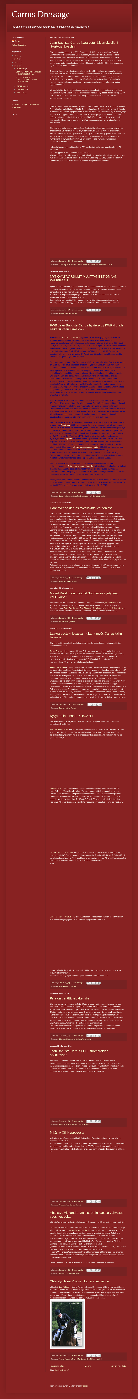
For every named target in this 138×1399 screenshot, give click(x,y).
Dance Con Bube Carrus (60, 917)
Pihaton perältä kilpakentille (69, 998)
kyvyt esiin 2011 (65, 986)
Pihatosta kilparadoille (67, 1039)
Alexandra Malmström (78, 1230)
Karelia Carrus (56, 788)
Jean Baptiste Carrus (71, 337)
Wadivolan (65, 425)
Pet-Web (17, 107)
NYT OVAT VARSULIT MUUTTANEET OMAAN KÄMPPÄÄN (26, 79)
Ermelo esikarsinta (65, 496)
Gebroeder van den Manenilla (80, 466)
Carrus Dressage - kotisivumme (26, 104)
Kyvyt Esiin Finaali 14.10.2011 (71, 716)
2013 (17, 59)
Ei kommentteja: (77, 261)
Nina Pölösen (64, 1287)
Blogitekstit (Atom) (62, 1370)
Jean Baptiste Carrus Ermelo (77, 265)
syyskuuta (21, 93)
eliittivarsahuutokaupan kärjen (86, 447)
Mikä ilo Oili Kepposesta (67, 1132)
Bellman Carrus (118, 608)
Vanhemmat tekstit (118, 1366)
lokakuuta (21, 89)
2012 (17, 62)
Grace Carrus (56, 651)
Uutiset (109, 265)
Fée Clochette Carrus (59, 729)
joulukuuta (21, 69)
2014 (17, 56)
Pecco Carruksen (57, 667)
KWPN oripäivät (94, 496)
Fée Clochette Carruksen (90, 608)
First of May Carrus (79, 1359)
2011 (17, 66)
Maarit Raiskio (111, 603)
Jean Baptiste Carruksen (61, 852)
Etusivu (88, 1366)
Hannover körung (65, 581)
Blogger (84, 1386)
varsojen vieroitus (71, 313)
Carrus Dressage (41, 14)
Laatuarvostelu (64, 708)
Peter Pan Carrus (71, 608)
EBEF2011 (63, 1125)
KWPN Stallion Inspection (97, 265)
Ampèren (68, 439)
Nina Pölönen (91, 1359)
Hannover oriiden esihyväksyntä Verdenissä (81, 508)
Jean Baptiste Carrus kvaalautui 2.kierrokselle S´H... (28, 73)
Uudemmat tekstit (57, 1366)
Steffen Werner (81, 1039)
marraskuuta (22, 86)
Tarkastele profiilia (19, 45)
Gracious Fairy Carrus (67, 1205)
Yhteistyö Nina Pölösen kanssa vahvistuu (79, 1281)
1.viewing (62, 265)
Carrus (17, 41)
